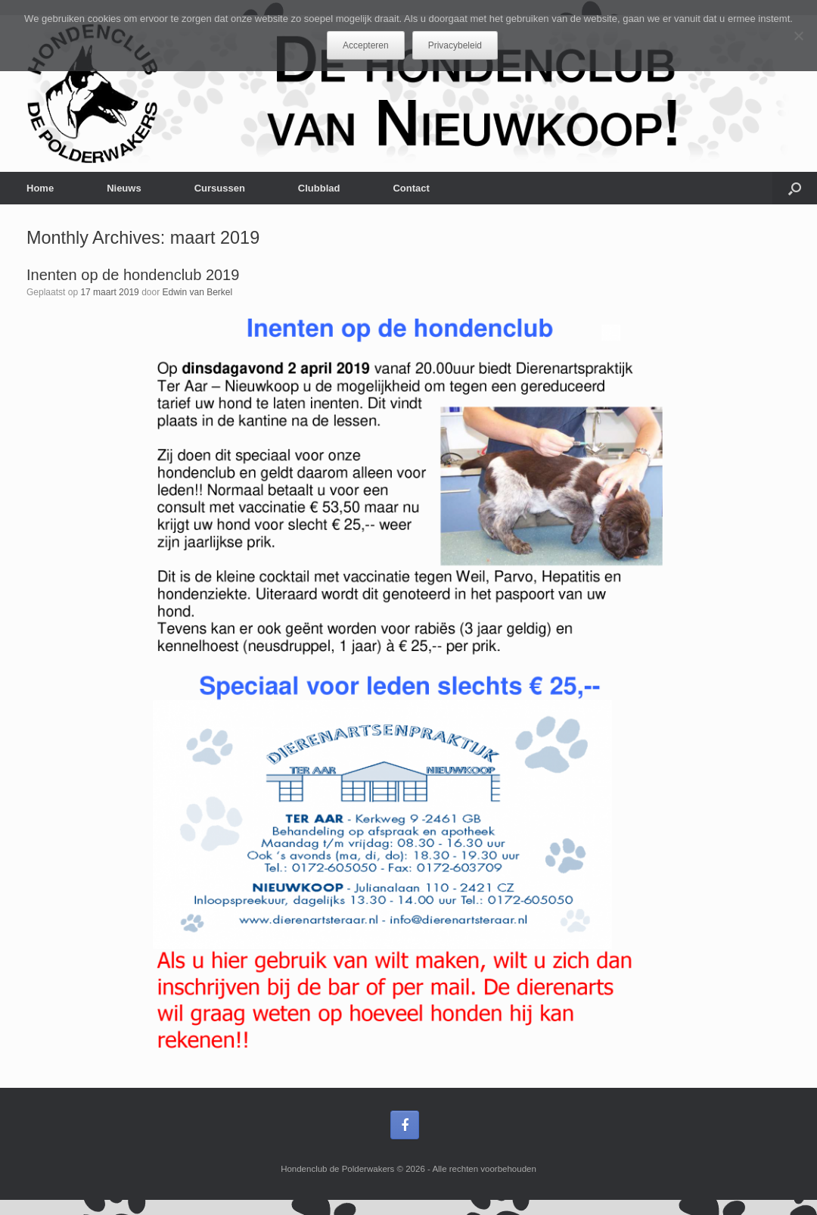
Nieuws (124, 188)
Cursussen (219, 188)
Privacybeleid (455, 45)
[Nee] (798, 35)
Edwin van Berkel (197, 292)
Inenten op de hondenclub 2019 (132, 274)
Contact (411, 188)
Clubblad (319, 188)
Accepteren (366, 45)
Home (40, 188)
